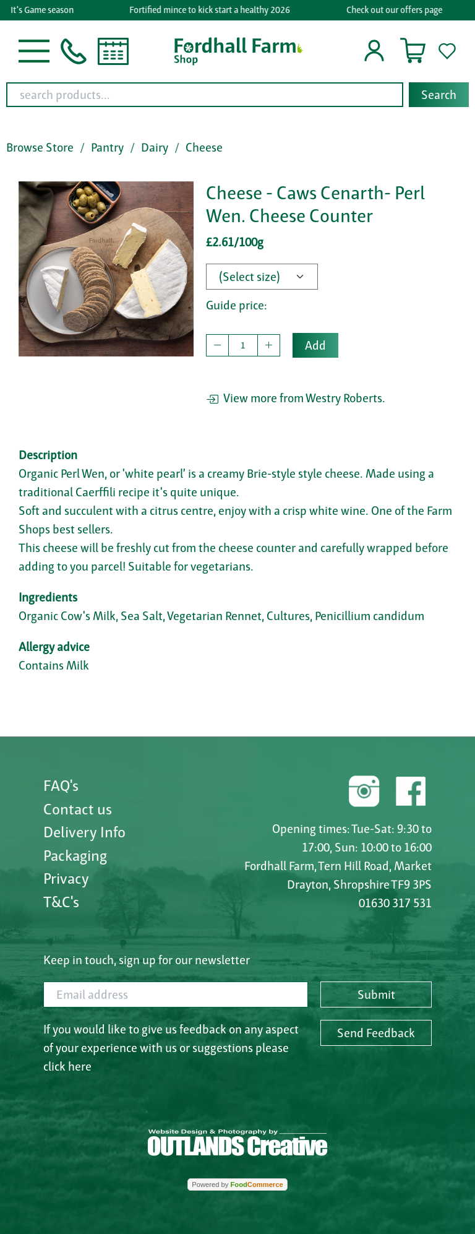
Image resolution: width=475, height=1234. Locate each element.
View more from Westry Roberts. (295, 397)
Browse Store (40, 147)
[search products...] (204, 94)
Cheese (204, 147)
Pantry (107, 147)
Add (315, 345)
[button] (34, 50)
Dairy (154, 147)
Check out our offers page (395, 9)
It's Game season (43, 9)
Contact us (77, 809)
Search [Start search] (438, 94)
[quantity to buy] (243, 345)
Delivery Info (84, 831)
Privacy (66, 878)
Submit (376, 994)
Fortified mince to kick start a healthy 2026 (211, 9)
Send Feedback (376, 1032)
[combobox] (237, 94)
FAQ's (61, 785)
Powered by (237, 1184)
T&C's (61, 901)
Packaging (75, 855)
